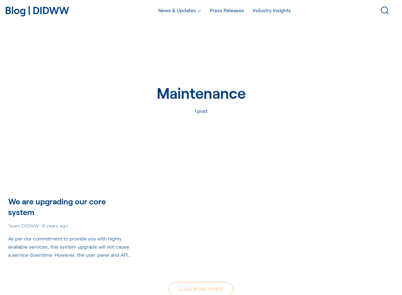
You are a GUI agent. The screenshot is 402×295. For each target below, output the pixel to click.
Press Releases (227, 10)
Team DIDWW (23, 226)
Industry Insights (272, 10)
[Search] (384, 10)
